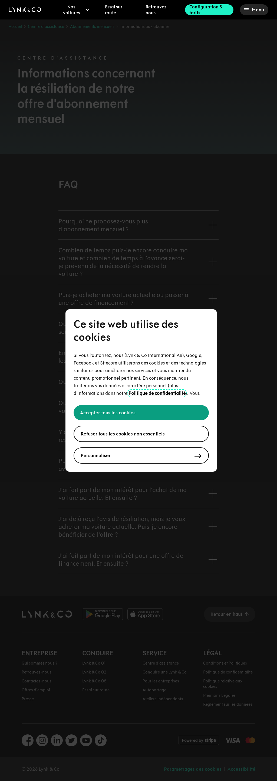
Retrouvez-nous (157, 9)
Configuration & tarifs (205, 9)
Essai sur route (113, 9)
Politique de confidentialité (157, 393)
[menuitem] (75, 9)
